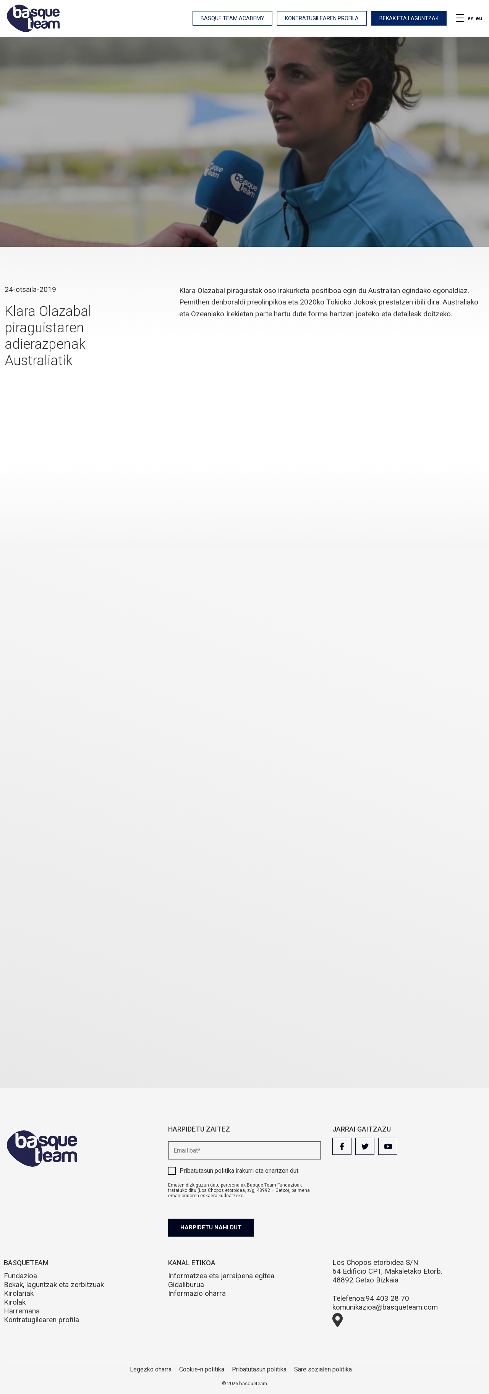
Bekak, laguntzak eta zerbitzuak (54, 1284)
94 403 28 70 (387, 1298)
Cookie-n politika (201, 1369)
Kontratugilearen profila (322, 18)
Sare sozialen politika (323, 1369)
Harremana (22, 1311)
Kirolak (15, 1302)
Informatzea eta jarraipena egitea (221, 1275)
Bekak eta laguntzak (409, 18)
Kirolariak (19, 1293)
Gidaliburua (186, 1284)
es (471, 18)
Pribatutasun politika (207, 1170)
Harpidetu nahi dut (210, 1227)
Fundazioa (20, 1275)
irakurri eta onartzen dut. (240, 1170)
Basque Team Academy (232, 18)
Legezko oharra (151, 1369)
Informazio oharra (197, 1293)
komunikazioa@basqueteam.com (385, 1307)
